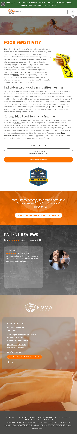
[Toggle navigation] (70, 12)
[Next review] (38, 240)
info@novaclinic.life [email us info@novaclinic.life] (15, 352)
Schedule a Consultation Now (38, 160)
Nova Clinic (8, 49)
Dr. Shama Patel (52, 417)
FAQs (45, 419)
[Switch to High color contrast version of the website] (3, 4)
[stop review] (40, 240)
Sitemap (65, 417)
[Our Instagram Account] (73, 16)
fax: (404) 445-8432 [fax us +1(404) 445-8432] (15, 347)
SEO (52, 419)
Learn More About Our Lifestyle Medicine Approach (38, 152)
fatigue (16, 75)
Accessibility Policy (31, 419)
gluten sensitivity (56, 107)
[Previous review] (35, 240)
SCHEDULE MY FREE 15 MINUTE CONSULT (38, 215)
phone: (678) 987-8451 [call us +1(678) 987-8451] (16, 344)
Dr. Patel (17, 123)
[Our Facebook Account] (73, 12)
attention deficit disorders (23, 72)
